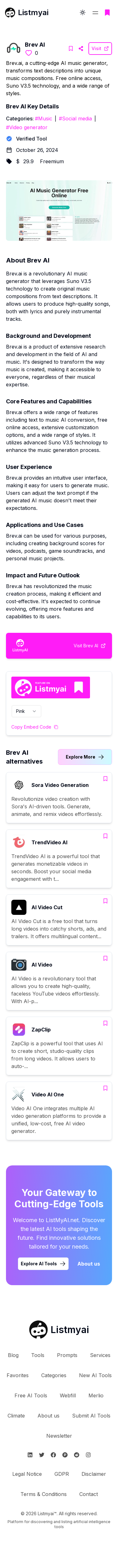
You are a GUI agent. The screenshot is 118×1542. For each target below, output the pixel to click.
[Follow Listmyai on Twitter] (41, 1455)
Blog (13, 1355)
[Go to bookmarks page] (107, 12)
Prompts (67, 1355)
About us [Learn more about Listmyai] (88, 1264)
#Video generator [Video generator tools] (27, 127)
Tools (37, 1355)
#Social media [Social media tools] (75, 118)
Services (100, 1355)
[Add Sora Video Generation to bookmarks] (105, 778)
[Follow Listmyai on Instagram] (88, 1455)
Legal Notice (27, 1474)
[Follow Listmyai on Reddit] (76, 1455)
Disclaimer (93, 1474)
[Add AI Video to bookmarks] (105, 958)
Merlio (96, 1395)
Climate (16, 1415)
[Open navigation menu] (95, 12)
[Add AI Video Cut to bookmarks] (105, 901)
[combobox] (26, 711)
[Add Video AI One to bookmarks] (105, 1088)
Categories (53, 1375)
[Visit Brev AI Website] (81, 48)
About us (48, 1415)
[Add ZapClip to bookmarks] (105, 1023)
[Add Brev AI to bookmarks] (71, 48)
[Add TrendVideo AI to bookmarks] (105, 836)
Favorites (18, 1375)
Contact (88, 1494)
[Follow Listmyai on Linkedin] (30, 1455)
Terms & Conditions (43, 1494)
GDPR (61, 1474)
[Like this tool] (28, 53)
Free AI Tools (30, 1395)
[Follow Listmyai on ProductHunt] (65, 1455)
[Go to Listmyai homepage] (59, 1329)
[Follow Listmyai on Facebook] (53, 1455)
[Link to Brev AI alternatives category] (85, 757)
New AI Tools (95, 1375)
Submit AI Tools (91, 1415)
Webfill (68, 1395)
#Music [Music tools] (43, 118)
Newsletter (59, 1436)
